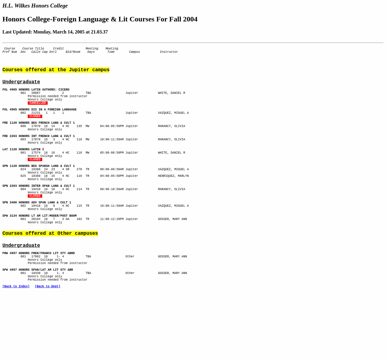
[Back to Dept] (47, 350)
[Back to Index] (16, 350)
